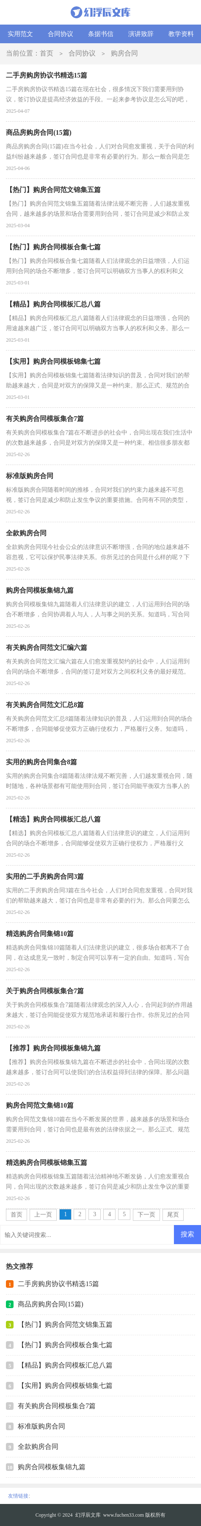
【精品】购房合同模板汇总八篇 (65, 1365)
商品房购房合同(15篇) (50, 1304)
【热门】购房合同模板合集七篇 (65, 1344)
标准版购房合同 (41, 1426)
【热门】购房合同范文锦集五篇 (65, 1324)
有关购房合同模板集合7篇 (57, 1405)
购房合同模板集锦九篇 (51, 1466)
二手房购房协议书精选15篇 (58, 1283)
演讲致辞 (141, 34)
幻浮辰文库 (88, 1515)
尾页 (173, 1214)
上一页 (43, 1214)
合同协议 (60, 34)
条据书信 (100, 34)
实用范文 (20, 34)
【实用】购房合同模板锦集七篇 (65, 1385)
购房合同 (124, 53)
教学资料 (181, 34)
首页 (46, 53)
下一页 (146, 1214)
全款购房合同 (38, 1446)
